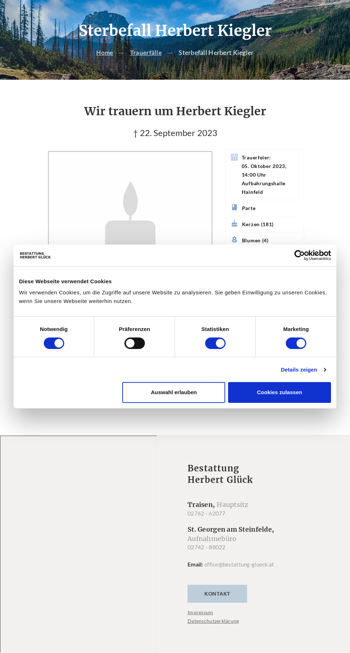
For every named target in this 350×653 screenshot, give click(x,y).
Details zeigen (299, 370)
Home (104, 53)
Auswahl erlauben (174, 392)
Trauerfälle (146, 53)
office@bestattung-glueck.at (240, 564)
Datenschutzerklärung (213, 621)
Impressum (200, 613)
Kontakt (217, 594)
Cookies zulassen (279, 392)
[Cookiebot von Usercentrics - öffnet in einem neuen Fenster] (299, 255)
